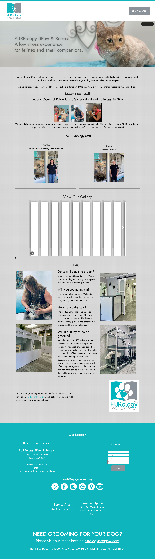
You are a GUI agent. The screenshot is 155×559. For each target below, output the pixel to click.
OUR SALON (44, 548)
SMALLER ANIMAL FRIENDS (111, 548)
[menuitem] (72, 11)
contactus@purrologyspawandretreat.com (36, 471)
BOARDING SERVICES (86, 548)
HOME (33, 548)
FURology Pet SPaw (35, 396)
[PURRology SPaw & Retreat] (14, 11)
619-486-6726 (40, 464)
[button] (143, 24)
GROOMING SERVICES (63, 548)
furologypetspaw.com (102, 541)
